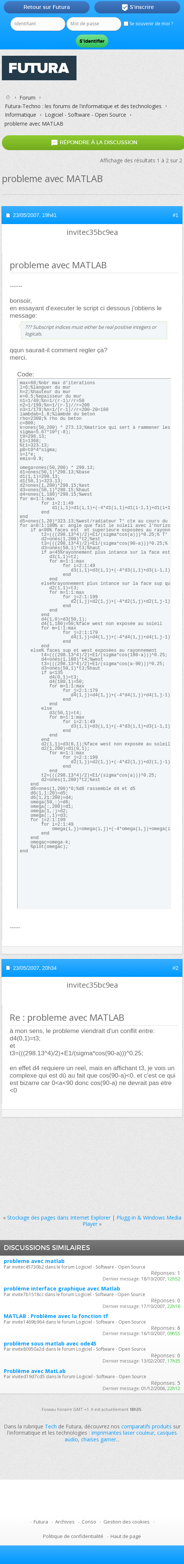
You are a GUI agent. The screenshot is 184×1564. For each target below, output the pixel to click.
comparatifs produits (146, 1426)
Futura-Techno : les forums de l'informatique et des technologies (83, 106)
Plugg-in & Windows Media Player (131, 1220)
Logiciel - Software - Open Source (85, 114)
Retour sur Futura (47, 7)
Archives (65, 1521)
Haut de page (125, 1536)
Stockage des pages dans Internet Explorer (58, 1217)
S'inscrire (137, 7)
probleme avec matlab (34, 1261)
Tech (51, 1426)
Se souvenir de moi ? (148, 23)
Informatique (20, 114)
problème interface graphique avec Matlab (62, 1288)
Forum (27, 97)
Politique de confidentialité (73, 1536)
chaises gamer (98, 1439)
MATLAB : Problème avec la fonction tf (56, 1315)
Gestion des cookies (126, 1521)
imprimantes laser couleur (122, 1432)
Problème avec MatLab (35, 1370)
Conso (89, 1521)
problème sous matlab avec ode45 (50, 1343)
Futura (41, 1521)
